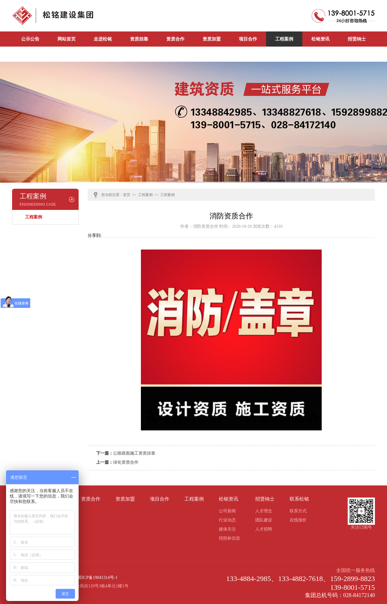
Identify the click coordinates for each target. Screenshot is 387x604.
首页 (126, 195)
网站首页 (66, 39)
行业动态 (227, 520)
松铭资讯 (320, 39)
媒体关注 (227, 529)
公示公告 (30, 39)
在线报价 (298, 520)
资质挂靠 (139, 39)
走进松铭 (103, 39)
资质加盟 (212, 39)
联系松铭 (30, 54)
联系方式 (298, 511)
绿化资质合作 (125, 462)
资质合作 (175, 39)
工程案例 (284, 39)
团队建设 (263, 520)
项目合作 (248, 39)
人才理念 (263, 511)
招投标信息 (229, 538)
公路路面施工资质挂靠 (134, 453)
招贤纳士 (357, 39)
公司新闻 (66, 54)
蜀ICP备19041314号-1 (97, 577)
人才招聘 (263, 529)
